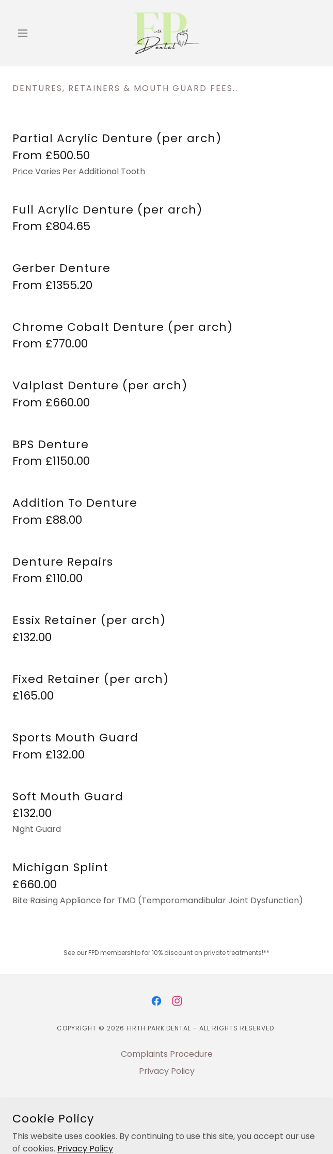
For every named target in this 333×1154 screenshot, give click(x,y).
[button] (35, 33)
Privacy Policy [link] (167, 1071)
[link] (166, 33)
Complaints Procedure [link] (167, 1054)
